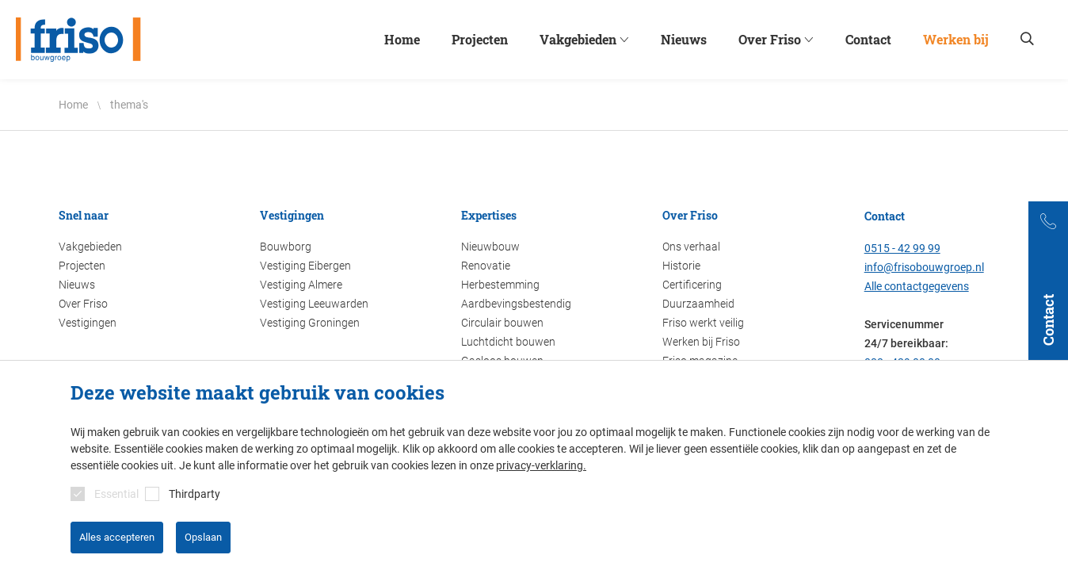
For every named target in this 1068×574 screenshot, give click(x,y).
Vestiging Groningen (310, 322)
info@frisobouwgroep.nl (924, 267)
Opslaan (203, 537)
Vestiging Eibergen (305, 265)
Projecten (82, 265)
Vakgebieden (90, 246)
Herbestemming (500, 284)
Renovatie (485, 265)
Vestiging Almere (301, 284)
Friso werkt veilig (703, 322)
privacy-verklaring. (541, 465)
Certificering (692, 284)
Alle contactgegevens (916, 286)
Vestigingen (87, 322)
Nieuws (77, 284)
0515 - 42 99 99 (902, 248)
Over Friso (83, 303)
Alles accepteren (116, 537)
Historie (681, 265)
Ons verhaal (691, 246)
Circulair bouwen (502, 322)
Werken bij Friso (701, 341)
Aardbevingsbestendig (516, 303)
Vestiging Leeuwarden (314, 303)
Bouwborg (285, 246)
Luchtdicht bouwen (508, 341)
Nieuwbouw (490, 246)
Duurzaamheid (698, 303)
